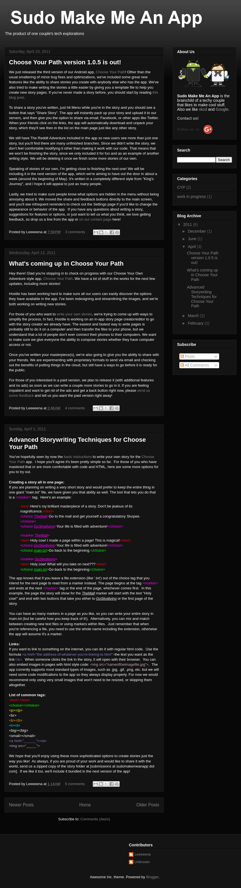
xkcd (203, 109)
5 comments (75, 784)
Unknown (142, 862)
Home (85, 804)
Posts (187, 356)
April (192, 246)
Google (222, 109)
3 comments (75, 232)
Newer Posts (21, 804)
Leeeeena (143, 854)
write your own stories (74, 314)
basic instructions (78, 457)
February (196, 323)
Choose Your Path (110, 72)
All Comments (194, 365)
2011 (188, 224)
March (194, 315)
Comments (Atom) (95, 819)
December (197, 231)
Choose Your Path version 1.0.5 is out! (65, 62)
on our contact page (95, 219)
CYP (181, 187)
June (192, 239)
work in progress (191, 196)
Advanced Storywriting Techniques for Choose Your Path (202, 296)
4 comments (75, 408)
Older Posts (147, 804)
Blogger (152, 877)
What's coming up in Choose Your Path (66, 263)
